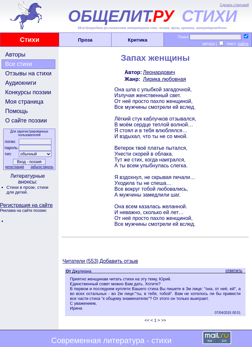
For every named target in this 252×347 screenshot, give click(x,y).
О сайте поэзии (26, 120)
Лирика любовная (164, 79)
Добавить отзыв (118, 261)
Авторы (15, 54)
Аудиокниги (20, 83)
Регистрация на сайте (26, 205)
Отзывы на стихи (28, 73)
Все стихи (18, 64)
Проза (85, 40)
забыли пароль (42, 167)
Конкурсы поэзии (28, 92)
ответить (233, 270)
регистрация (14, 167)
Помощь (16, 111)
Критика (137, 40)
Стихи (29, 39)
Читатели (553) (80, 261)
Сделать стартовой (234, 5)
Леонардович (159, 72)
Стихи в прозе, (22, 187)
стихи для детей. (27, 190)
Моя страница (24, 101)
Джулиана (81, 271)
